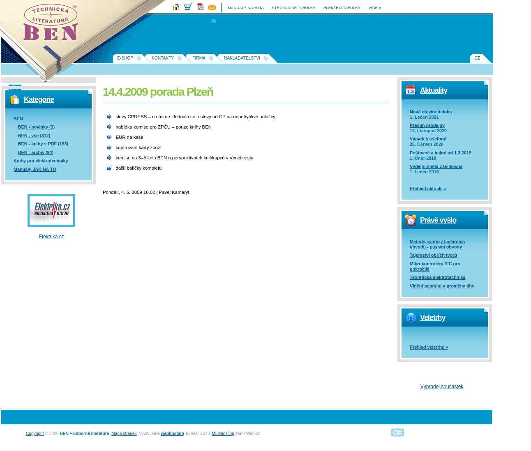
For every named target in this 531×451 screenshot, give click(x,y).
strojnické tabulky (293, 7)
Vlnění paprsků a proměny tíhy (442, 285)
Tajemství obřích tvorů (433, 255)
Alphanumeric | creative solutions (398, 432)
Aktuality (433, 90)
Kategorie (39, 99)
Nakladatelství (242, 58)
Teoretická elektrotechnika (437, 277)
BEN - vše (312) (34, 135)
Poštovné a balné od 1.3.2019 (440, 152)
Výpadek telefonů (428, 138)
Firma (198, 58)
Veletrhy (432, 317)
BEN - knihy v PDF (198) (43, 143)
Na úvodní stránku (53, 24)
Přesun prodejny (427, 125)
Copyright (35, 433)
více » (375, 7)
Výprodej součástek (442, 386)
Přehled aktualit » (428, 188)
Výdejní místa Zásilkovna (436, 166)
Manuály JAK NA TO (35, 169)
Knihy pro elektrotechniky (41, 160)
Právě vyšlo (438, 220)
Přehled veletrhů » (429, 347)
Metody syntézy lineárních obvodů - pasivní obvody (437, 244)
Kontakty (163, 58)
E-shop (125, 58)
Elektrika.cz (51, 236)
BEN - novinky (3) (36, 126)
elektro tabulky (341, 7)
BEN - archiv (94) (35, 152)
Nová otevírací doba (431, 111)
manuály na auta (246, 7)
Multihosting (223, 433)
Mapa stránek (124, 433)
